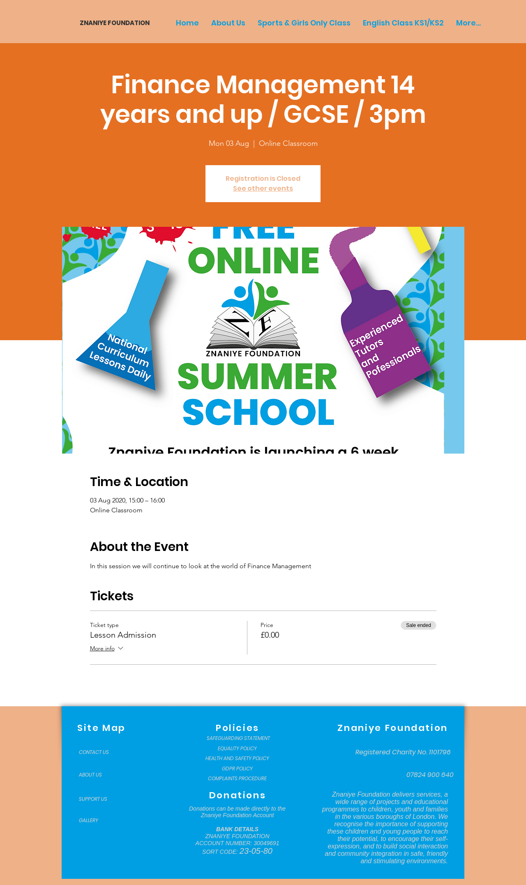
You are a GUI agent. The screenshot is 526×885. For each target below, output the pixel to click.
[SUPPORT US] (99, 799)
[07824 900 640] (430, 775)
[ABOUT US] (99, 775)
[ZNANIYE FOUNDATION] (112, 23)
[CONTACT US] (99, 752)
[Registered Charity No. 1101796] (403, 752)
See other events (263, 188)
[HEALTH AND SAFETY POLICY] (237, 758)
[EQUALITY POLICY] (237, 748)
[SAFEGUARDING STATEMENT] (238, 738)
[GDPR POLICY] (237, 769)
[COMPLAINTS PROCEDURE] (237, 778)
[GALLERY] (99, 820)
